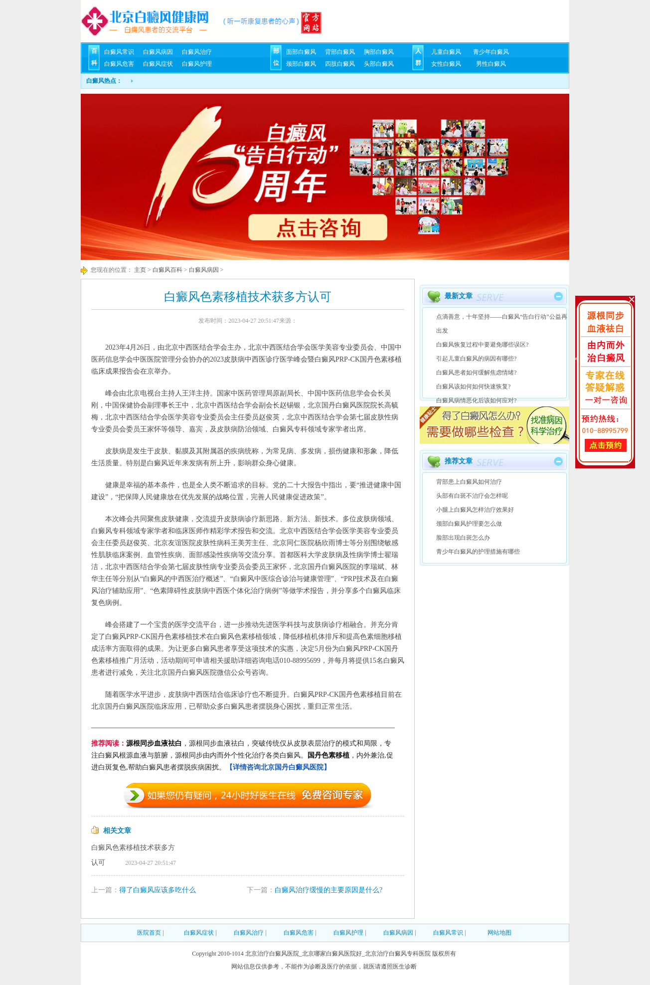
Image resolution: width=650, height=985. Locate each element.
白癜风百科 (167, 269)
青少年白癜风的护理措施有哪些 (478, 551)
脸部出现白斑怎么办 (463, 537)
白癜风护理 (197, 63)
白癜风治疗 (197, 51)
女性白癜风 (446, 63)
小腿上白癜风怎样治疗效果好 (475, 509)
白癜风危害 (119, 63)
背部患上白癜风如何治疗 (469, 481)
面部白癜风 (301, 51)
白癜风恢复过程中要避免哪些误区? (482, 344)
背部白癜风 (340, 51)
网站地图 (499, 932)
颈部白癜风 (301, 63)
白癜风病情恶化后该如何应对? (476, 400)
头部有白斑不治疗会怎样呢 (472, 495)
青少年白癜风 (491, 51)
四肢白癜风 (340, 63)
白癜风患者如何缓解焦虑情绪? (476, 372)
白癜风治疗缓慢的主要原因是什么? (328, 890)
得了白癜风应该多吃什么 (157, 890)
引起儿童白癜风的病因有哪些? (476, 358)
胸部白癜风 (379, 51)
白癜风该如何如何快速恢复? (473, 386)
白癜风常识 (119, 51)
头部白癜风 (379, 63)
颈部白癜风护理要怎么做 (469, 523)
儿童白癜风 (446, 51)
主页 (139, 269)
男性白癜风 (491, 63)
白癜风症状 (158, 63)
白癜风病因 (158, 51)
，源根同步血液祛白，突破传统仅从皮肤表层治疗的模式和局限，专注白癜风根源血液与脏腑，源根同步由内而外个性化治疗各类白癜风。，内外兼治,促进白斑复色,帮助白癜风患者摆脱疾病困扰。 (242, 755)
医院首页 (149, 932)
